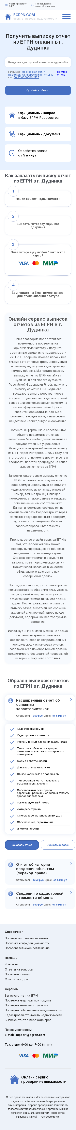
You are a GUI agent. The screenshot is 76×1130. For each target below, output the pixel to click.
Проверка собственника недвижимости (33, 1010)
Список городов (16, 979)
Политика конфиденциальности (27, 943)
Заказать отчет (22, 844)
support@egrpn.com (45, 6)
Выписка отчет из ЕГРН (21, 995)
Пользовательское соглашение (27, 948)
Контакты (11, 964)
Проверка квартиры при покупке (28, 1000)
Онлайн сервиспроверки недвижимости (38, 1079)
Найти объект (38, 90)
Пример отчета (62, 73)
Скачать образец (58, 844)
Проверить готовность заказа (26, 938)
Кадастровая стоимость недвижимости (33, 1015)
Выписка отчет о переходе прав (28, 1020)
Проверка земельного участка (26, 1005)
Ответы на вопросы (19, 969)
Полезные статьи (17, 974)
